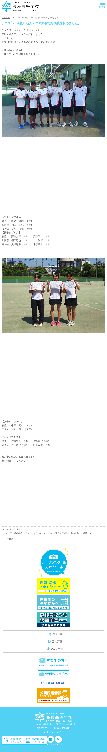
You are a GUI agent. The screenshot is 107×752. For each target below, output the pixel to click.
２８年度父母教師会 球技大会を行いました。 (25, 533)
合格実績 (55, 634)
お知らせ (6, 18)
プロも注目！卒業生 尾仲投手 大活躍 (69, 533)
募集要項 (55, 641)
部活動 (10, 539)
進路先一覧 (55, 648)
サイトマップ (53, 732)
